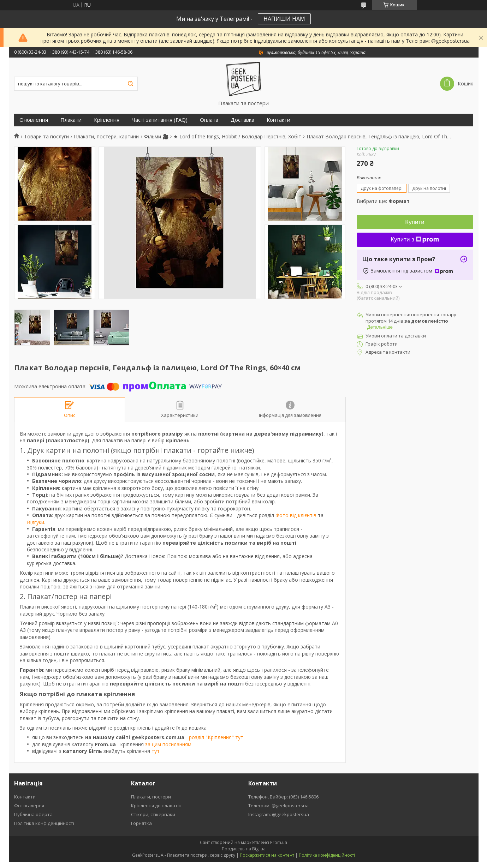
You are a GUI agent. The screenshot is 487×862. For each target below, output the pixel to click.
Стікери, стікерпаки (153, 814)
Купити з (415, 239)
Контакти (278, 119)
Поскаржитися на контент (267, 855)
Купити (414, 222)
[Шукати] (131, 84)
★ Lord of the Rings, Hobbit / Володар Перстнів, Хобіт (237, 136)
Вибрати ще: (383, 201)
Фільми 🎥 (156, 136)
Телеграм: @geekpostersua (278, 805)
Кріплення (106, 119)
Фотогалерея (29, 805)
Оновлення (33, 119)
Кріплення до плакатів (156, 805)
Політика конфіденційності (44, 823)
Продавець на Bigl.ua (244, 849)
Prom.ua (278, 842)
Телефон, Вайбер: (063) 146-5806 (283, 797)
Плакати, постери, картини (106, 136)
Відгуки (35, 522)
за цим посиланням (168, 744)
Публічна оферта (33, 814)
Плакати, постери (151, 797)
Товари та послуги (46, 136)
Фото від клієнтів (295, 515)
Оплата (209, 119)
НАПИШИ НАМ (284, 19)
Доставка (242, 119)
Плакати (71, 119)
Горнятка (141, 823)
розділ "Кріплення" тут (216, 737)
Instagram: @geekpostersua (278, 814)
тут (156, 751)
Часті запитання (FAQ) (160, 119)
